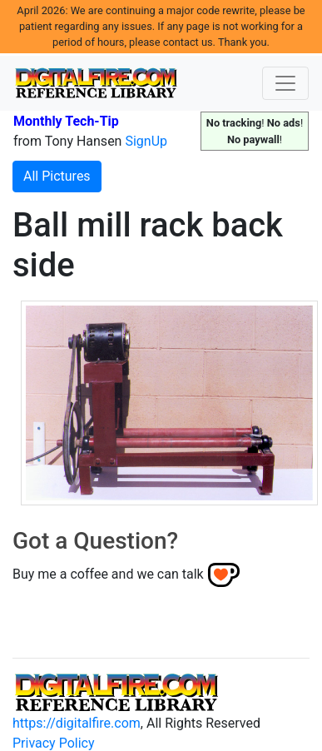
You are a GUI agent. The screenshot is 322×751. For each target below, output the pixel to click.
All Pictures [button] (57, 176)
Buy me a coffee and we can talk (108, 574)
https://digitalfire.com (76, 723)
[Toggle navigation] (285, 83)
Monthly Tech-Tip (66, 121)
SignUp (146, 141)
